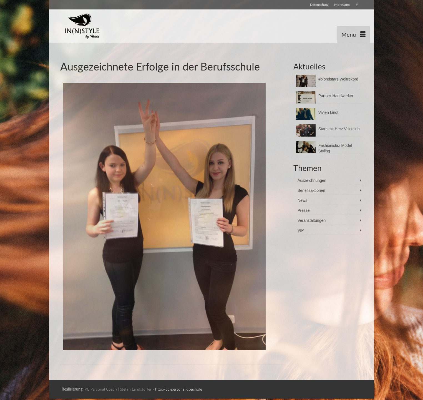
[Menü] (353, 34)
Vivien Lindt (328, 112)
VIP (301, 230)
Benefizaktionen (311, 190)
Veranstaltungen (312, 220)
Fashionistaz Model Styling (335, 148)
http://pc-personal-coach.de (178, 389)
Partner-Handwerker (335, 96)
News (302, 200)
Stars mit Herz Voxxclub (339, 129)
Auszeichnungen (312, 180)
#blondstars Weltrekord (338, 79)
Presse (304, 210)
